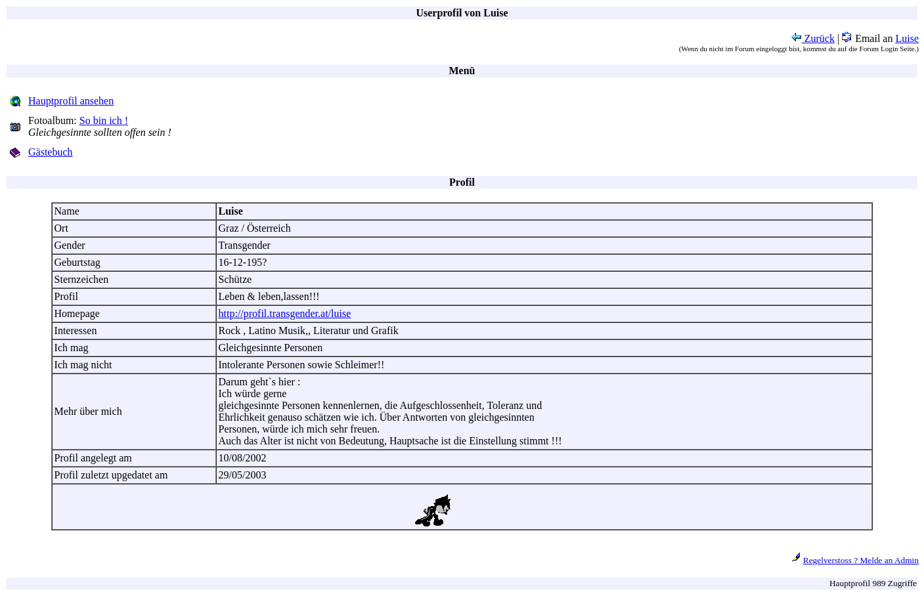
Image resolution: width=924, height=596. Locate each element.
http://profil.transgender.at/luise (285, 313)
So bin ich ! (103, 120)
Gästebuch (50, 152)
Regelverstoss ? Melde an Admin (861, 560)
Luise (907, 38)
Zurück (813, 38)
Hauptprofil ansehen (71, 100)
